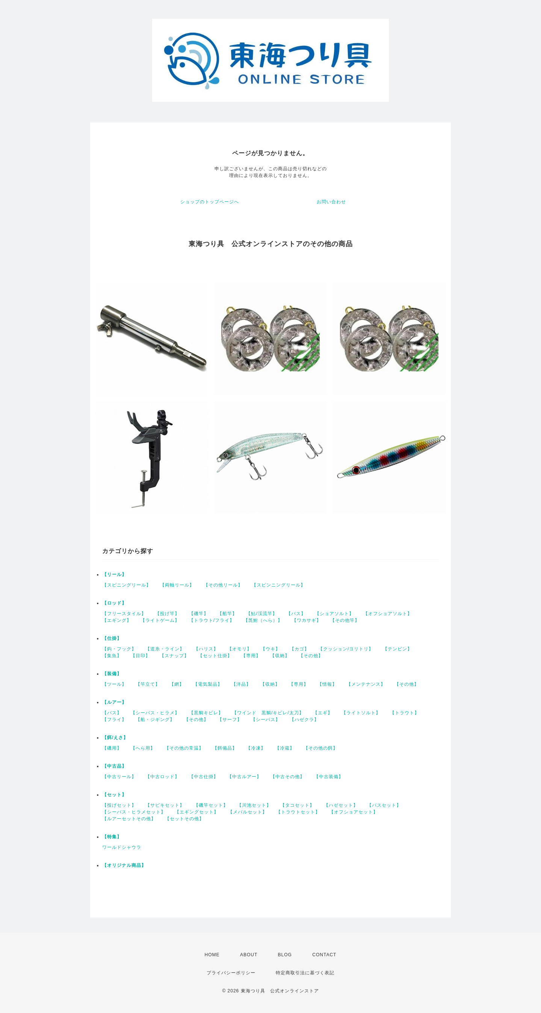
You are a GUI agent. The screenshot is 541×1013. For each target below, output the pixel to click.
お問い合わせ (331, 201)
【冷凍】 (256, 748)
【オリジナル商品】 (124, 865)
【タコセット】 (297, 805)
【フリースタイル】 (124, 613)
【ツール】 (114, 684)
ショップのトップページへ (209, 201)
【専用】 (251, 655)
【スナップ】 (174, 655)
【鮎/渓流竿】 (261, 613)
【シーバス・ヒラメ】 (155, 712)
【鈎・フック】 (119, 649)
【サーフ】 (230, 719)
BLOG (285, 954)
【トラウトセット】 (298, 812)
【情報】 (327, 684)
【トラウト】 (404, 712)
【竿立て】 (148, 684)
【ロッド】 (114, 603)
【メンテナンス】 (365, 684)
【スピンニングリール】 (278, 585)
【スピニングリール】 (126, 585)
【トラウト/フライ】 (211, 620)
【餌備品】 (225, 748)
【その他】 (311, 655)
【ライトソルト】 (361, 712)
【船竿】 (227, 613)
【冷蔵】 (285, 748)
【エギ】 (322, 712)
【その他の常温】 (184, 748)
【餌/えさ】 (115, 737)
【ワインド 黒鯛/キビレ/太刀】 (268, 712)
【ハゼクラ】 (304, 719)
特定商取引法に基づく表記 (305, 972)
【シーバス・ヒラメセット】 (134, 812)
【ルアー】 (114, 702)
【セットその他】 (184, 818)
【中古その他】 (287, 776)
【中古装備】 (328, 776)
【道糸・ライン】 (164, 649)
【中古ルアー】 (244, 776)
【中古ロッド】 (162, 776)
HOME (212, 954)
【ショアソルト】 (334, 613)
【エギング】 (116, 620)
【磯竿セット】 (211, 805)
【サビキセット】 (164, 805)
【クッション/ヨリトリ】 (345, 649)
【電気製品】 (207, 684)
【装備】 (112, 673)
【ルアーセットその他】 (129, 818)
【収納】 (280, 655)
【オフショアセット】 (353, 812)
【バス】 (296, 613)
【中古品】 (114, 766)
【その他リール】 (223, 585)
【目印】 (140, 655)
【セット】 (114, 794)
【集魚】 (112, 655)
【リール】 (114, 574)
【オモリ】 (239, 649)
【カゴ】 (299, 649)
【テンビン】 (397, 649)
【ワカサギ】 (306, 620)
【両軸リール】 (177, 585)
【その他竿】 (345, 620)
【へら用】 (143, 748)
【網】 (176, 684)
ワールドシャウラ (121, 847)
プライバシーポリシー (231, 972)
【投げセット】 (119, 805)
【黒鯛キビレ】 (206, 712)
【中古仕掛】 (203, 776)
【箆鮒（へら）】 (263, 620)
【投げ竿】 (167, 613)
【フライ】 (114, 719)
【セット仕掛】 (215, 655)
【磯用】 (112, 748)
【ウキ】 (270, 649)
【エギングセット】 (197, 812)
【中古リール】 (119, 776)
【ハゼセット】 (341, 805)
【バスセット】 (384, 805)
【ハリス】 (206, 649)
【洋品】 (241, 684)
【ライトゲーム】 (160, 620)
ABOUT (248, 954)
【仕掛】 (112, 638)
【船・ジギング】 (155, 719)
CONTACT (324, 954)
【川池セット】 (254, 805)
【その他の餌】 (321, 748)
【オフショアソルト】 (387, 613)
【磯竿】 (199, 613)
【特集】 (112, 836)
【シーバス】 (265, 719)
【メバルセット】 (247, 812)
